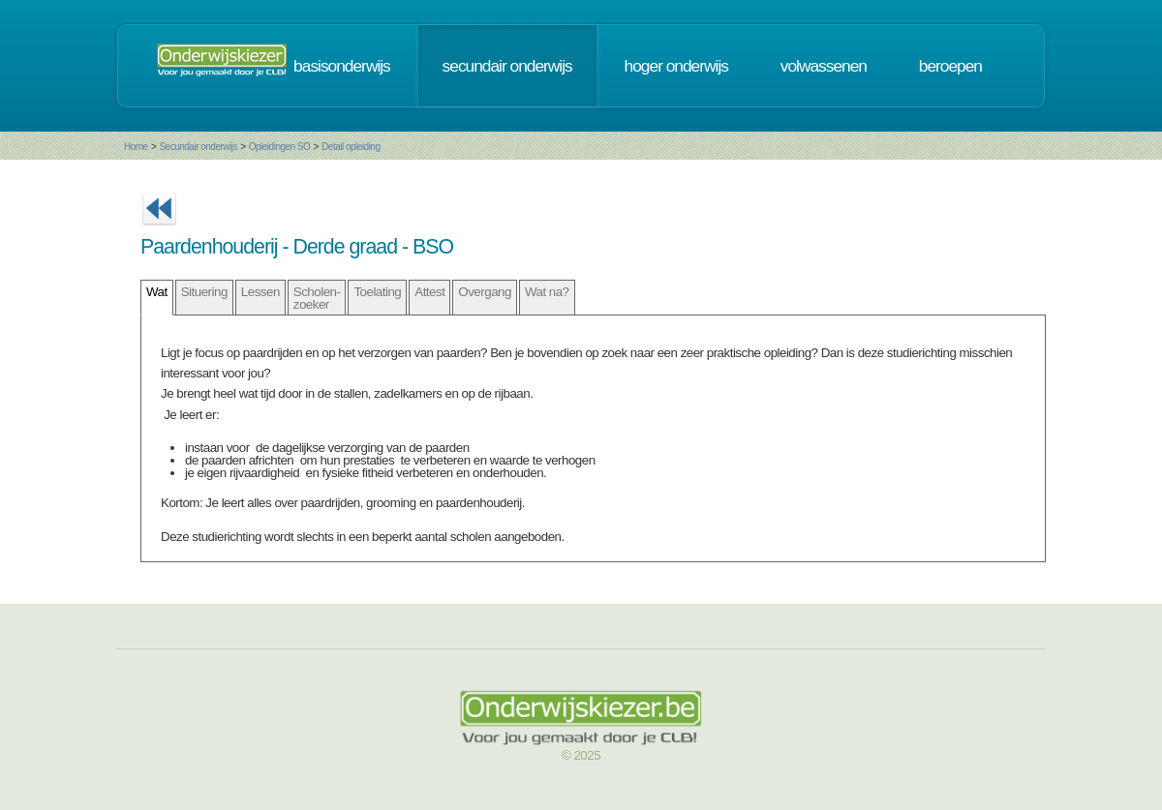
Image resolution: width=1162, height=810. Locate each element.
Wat (157, 292)
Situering (204, 292)
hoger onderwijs (676, 65)
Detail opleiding (350, 146)
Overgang (484, 292)
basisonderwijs (341, 65)
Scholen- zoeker (317, 298)
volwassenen (823, 65)
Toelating (377, 292)
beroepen (950, 65)
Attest (429, 292)
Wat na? (547, 292)
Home (136, 146)
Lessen (260, 292)
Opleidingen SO (280, 146)
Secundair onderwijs (198, 146)
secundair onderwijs (507, 65)
